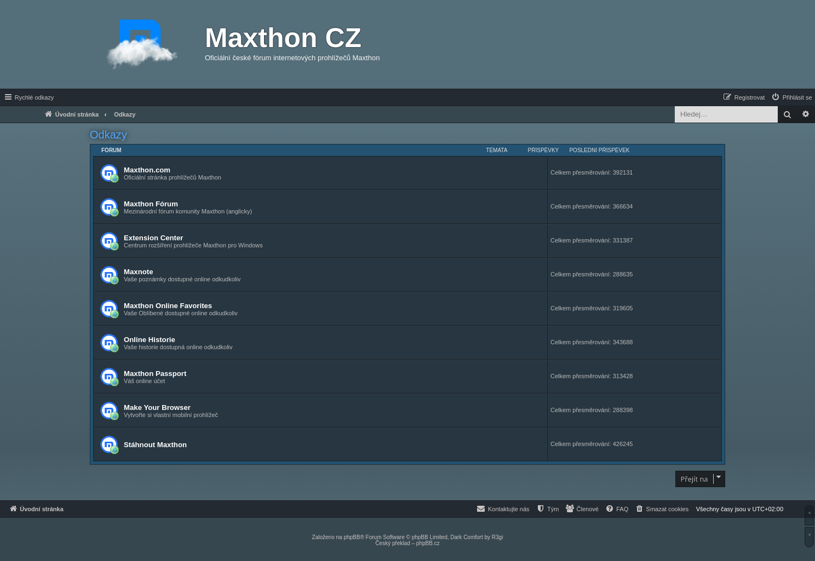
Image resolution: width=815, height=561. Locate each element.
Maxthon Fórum (151, 204)
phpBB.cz (428, 543)
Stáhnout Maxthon (155, 445)
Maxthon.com (147, 170)
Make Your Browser (157, 407)
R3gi (497, 537)
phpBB (351, 537)
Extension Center (153, 238)
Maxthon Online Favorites (168, 306)
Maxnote (138, 272)
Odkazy (108, 135)
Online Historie (149, 340)
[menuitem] (791, 97)
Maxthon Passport (155, 373)
